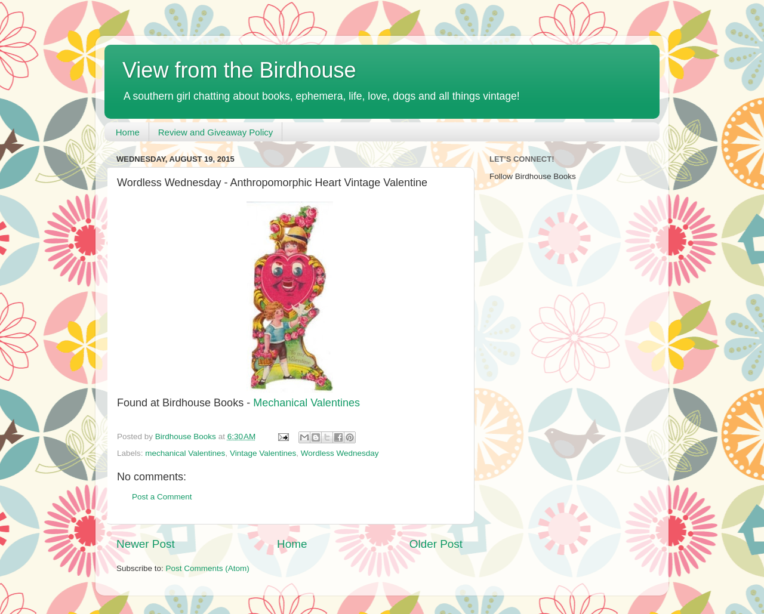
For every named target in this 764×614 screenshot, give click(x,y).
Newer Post (145, 544)
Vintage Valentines (263, 453)
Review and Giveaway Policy (215, 132)
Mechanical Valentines (306, 403)
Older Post (436, 544)
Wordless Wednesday (340, 453)
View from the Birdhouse (239, 70)
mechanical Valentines (185, 453)
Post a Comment (162, 496)
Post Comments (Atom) (207, 568)
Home (128, 132)
